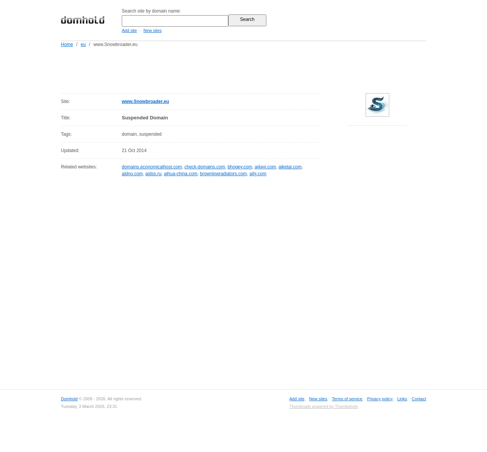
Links (402, 398)
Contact (419, 398)
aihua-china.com (180, 173)
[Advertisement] (257, 69)
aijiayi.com (265, 167)
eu (83, 44)
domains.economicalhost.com (152, 167)
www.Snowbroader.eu (145, 101)
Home (67, 44)
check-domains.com (205, 167)
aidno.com (132, 173)
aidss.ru (153, 173)
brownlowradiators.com (223, 173)
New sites (152, 30)
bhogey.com (240, 167)
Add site (129, 30)
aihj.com (258, 173)
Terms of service (347, 398)
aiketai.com (290, 167)
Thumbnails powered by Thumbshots (323, 406)
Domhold (69, 398)
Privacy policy (380, 398)
